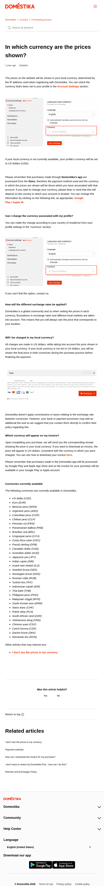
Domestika (10, 19)
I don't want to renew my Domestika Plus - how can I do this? (36, 764)
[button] (95, 6)
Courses (23, 19)
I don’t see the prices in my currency (23, 742)
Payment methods (14, 749)
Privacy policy (64, 884)
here (69, 454)
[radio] (45, 695)
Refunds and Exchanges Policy (21, 772)
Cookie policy (82, 884)
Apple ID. (18, 202)
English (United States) (20, 847)
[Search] (52, 27)
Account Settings (68, 86)
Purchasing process (41, 19)
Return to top (14, 714)
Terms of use (46, 884)
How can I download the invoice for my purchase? (30, 757)
